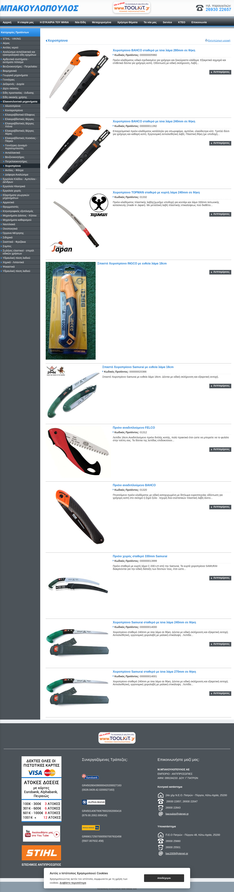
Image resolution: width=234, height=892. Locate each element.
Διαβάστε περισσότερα (73, 882)
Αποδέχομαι (164, 878)
